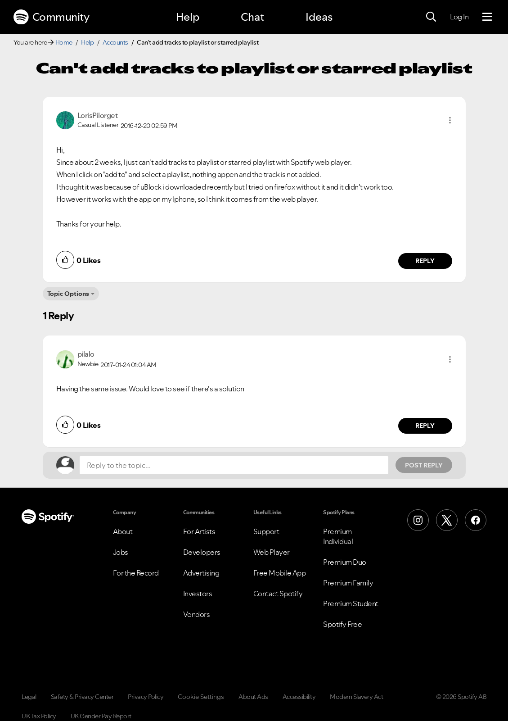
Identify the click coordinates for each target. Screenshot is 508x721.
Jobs (120, 552)
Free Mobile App (279, 573)
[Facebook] (475, 520)
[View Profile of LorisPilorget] (97, 115)
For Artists (199, 531)
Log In (459, 17)
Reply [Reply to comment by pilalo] (425, 425)
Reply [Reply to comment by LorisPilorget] (425, 260)
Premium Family (348, 583)
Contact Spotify (278, 594)
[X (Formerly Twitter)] (447, 520)
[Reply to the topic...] (234, 465)
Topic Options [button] (68, 293)
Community (51, 17)
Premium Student (350, 603)
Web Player (271, 552)
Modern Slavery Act (356, 697)
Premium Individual (338, 536)
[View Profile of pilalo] (85, 354)
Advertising (201, 573)
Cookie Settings (201, 697)
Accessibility (299, 697)
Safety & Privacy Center (82, 697)
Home (63, 42)
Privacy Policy (145, 697)
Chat (252, 16)
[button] (450, 120)
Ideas (319, 16)
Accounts (115, 42)
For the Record (136, 573)
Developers (201, 552)
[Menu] (487, 17)
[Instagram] (418, 520)
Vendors (196, 614)
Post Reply (424, 465)
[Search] (431, 17)
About (123, 531)
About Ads (253, 697)
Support (266, 531)
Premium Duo (344, 562)
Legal (29, 697)
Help (187, 16)
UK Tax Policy (39, 716)
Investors (197, 594)
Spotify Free (342, 624)
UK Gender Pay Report (101, 716)
